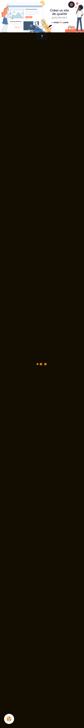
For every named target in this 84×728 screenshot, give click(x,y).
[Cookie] (9, 719)
